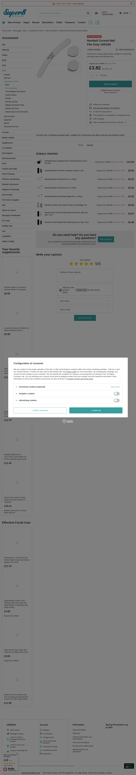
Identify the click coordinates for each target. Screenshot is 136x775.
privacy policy (71, 372)
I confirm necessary (40, 410)
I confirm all (96, 410)
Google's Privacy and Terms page (80, 379)
